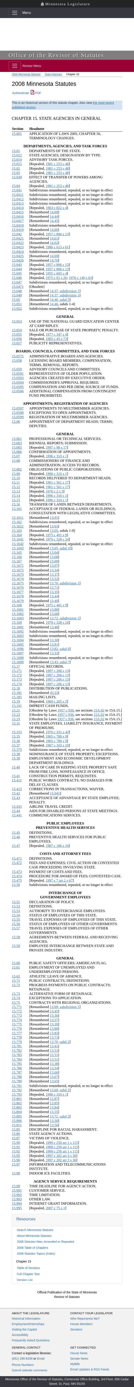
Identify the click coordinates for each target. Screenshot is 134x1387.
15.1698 (18, 658)
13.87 (54, 1099)
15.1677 (18, 592)
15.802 (17, 1103)
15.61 (16, 967)
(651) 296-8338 (22, 1358)
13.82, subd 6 (59, 649)
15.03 (16, 173)
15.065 (17, 447)
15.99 (16, 1186)
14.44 (54, 216)
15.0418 (18, 225)
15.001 (17, 134)
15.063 (17, 443)
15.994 (17, 1203)
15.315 (17, 732)
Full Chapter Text (28, 1274)
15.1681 (18, 609)
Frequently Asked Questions (31, 1340)
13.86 (54, 609)
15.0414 (18, 208)
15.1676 (18, 588)
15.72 (16, 985)
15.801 (17, 1099)
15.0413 (18, 203)
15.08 (16, 461)
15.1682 (18, 614)
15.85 (16, 1129)
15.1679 (18, 601)
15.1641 (18, 539)
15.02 (16, 168)
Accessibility (20, 1335)
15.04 (16, 186)
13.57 (54, 1020)
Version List (24, 1280)
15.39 (16, 758)
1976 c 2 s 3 (54, 491)
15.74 (16, 998)
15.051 (17, 304)
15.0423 (18, 247)
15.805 (17, 1116)
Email (40, 1358)
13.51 (54, 1059)
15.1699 (18, 662)
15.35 (16, 736)
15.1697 (18, 653)
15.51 (16, 902)
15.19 (16, 701)
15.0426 (18, 260)
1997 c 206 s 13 (57, 671)
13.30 (54, 640)
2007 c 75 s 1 (55, 1208)
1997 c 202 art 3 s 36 (61, 1156)
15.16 (16, 504)
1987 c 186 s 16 (57, 846)
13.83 (54, 1033)
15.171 (17, 671)
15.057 (17, 343)
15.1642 (18, 544)
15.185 (17, 697)
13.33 (54, 653)
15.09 (16, 474)
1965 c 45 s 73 (56, 339)
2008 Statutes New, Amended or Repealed (45, 1241)
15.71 (16, 981)
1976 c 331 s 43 (57, 732)
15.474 (17, 876)
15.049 (17, 295)
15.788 (17, 1077)
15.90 (16, 1143)
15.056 (17, 339)
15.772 (17, 1011)
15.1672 (18, 570)
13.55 (54, 1112)
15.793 (17, 1094)
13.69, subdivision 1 (64, 1007)
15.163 (17, 531)
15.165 (17, 553)
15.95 (16, 1156)
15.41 (16, 776)
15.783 (17, 1055)
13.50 (54, 1121)
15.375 (17, 750)
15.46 (16, 837)
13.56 (54, 1125)
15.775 (17, 1024)
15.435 (17, 807)
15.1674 (18, 579)
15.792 (17, 1090)
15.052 (17, 309)
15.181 (17, 693)
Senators (76, 1329)
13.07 (54, 566)
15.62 (16, 976)
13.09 (54, 561)
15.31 (16, 723)
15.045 (17, 273)
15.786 (17, 1068)
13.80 (54, 1029)
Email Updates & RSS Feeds (89, 1369)
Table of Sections (28, 1268)
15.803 (17, 1107)
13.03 (54, 526)
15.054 (17, 330)
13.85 (54, 1103)
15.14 (16, 496)
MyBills (75, 1364)
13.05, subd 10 (60, 548)
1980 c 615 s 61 (57, 247)
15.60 (16, 963)
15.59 (16, 946)
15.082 (17, 469)
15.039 (17, 177)
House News (78, 1353)
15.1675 (18, 583)
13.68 (54, 614)
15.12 (16, 487)
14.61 (54, 238)
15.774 (17, 1020)
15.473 (17, 872)
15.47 (16, 846)
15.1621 (18, 526)
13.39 (54, 1024)
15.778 (17, 1037)
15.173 (17, 679)
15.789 (17, 1081)
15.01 (16, 151)
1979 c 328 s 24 (57, 539)
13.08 (54, 557)
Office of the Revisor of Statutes (56, 55)
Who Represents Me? (85, 1318)
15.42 (16, 793)
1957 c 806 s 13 (57, 234)
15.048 (17, 291)
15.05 (16, 300)
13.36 (54, 1016)
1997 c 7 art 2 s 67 (59, 880)
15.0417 (18, 221)
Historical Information (26, 1318)
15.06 (16, 422)
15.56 (16, 924)
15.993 (17, 1199)
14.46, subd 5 (59, 300)
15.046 (17, 278)
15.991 (17, 1190)
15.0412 (18, 199)
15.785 (17, 1064)
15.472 (17, 863)
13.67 (54, 1077)
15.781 (17, 1046)
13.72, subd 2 (59, 1116)
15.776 (17, 1029)
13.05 (54, 531)
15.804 (17, 1112)
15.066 (17, 452)
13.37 (54, 574)
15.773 (17, 1016)
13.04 (54, 553)
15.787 (17, 1072)
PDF (36, 93)
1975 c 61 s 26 (56, 278)
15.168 (17, 605)
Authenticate (20, 93)
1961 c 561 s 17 (57, 482)
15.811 (17, 1125)
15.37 (16, 745)
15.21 (16, 710)
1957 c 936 (65, 710)
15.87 (16, 1138)
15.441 (17, 815)
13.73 (54, 1037)
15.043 (17, 265)
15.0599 (18, 417)
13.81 (54, 644)
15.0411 (18, 195)
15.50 (16, 885)
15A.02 (99, 710)
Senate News (79, 1358)
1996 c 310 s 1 (56, 456)
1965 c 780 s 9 (56, 736)
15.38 (16, 754)
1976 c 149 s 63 (80, 278)
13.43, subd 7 (59, 662)
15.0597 (18, 408)
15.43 (16, 798)
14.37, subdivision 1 (64, 291)
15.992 (17, 1195)
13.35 (54, 592)
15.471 (17, 858)
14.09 (54, 212)
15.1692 (18, 631)
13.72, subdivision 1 (64, 618)
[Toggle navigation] (15, 12)
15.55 (16, 919)
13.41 (54, 1046)
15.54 (16, 915)
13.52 (54, 579)
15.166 (17, 557)
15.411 (17, 780)
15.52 (16, 906)
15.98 (16, 1173)
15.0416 (18, 216)
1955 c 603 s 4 (56, 273)
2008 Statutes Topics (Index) (36, 1253)
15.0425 (18, 256)
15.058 (17, 360)
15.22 (16, 715)
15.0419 (18, 230)
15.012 (17, 155)
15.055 (17, 334)
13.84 (54, 1107)
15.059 (17, 369)
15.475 (17, 880)
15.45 (16, 833)
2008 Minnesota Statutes (26, 74)
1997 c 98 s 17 (56, 447)
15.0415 (18, 212)
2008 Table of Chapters (32, 1247)
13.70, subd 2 (59, 1042)
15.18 (16, 688)
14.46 (54, 304)
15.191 (17, 706)
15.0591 (18, 374)
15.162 (17, 522)
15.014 (17, 160)
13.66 (54, 1072)
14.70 (54, 260)
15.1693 (18, 636)
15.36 (16, 741)
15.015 (17, 164)
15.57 (16, 928)
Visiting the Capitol (24, 1329)
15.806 (17, 1121)
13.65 (54, 1081)
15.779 (17, 1042)
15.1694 (18, 640)
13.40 (54, 601)
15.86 (16, 1134)
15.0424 (18, 252)
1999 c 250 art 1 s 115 (62, 1143)
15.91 (16, 1147)
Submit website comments (29, 1370)
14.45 (54, 221)
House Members (81, 1324)
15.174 (17, 684)
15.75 (16, 1002)
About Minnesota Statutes (34, 1236)
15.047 (17, 282)
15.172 (17, 675)
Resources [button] (26, 1219)
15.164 (17, 535)
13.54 (54, 1068)
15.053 (17, 321)
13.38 (54, 1064)
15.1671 (18, 566)
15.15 (16, 500)
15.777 (17, 1033)
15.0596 (18, 391)
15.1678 (18, 596)
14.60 (54, 230)
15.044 (17, 269)
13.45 (54, 1011)
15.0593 (18, 378)
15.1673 (18, 574)
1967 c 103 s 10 (57, 745)
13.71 (54, 588)
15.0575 (18, 356)
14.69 (54, 256)
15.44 (16, 811)
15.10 (16, 478)
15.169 (17, 622)
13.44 (54, 596)
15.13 (16, 491)
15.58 (16, 937)
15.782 (17, 1051)
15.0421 (18, 238)
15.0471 (18, 287)
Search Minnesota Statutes (35, 1230)
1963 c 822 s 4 (56, 208)
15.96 (16, 1160)
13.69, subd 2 (59, 1090)
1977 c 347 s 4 (56, 334)
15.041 (17, 190)
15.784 (17, 1059)
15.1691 (18, 627)
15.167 (17, 561)
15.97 (16, 1164)
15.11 (16, 482)
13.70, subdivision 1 (64, 583)
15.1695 (18, 644)
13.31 (54, 1055)
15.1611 (18, 518)
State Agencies (53, 74)
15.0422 (18, 243)
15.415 (17, 789)
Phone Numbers (23, 1365)
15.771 (17, 1007)
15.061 (17, 439)
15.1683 (18, 618)
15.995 (17, 1208)
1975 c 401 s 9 (56, 535)
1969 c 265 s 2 (56, 701)
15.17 (16, 666)
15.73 (16, 994)
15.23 (16, 719)
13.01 (54, 518)
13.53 (54, 1051)
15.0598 (18, 413)
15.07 (16, 456)
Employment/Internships (28, 1324)
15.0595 (18, 387)
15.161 (17, 509)
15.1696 (18, 649)
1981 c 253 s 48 (57, 164)
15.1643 (18, 548)
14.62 (54, 243)
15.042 (17, 234)
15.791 (17, 1086)
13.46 (54, 627)
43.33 (54, 693)
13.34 (54, 570)
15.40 (16, 767)
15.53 (16, 911)
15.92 (16, 1151)
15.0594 (18, 382)
